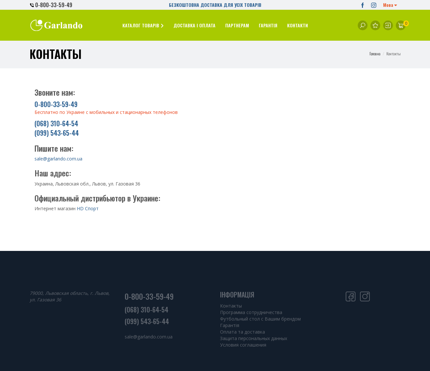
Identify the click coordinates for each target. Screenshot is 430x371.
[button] (143, 25)
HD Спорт (88, 208)
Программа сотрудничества (251, 312)
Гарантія (229, 325)
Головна (375, 53)
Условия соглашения (243, 345)
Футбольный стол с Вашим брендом (260, 319)
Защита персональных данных (253, 338)
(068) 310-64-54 (56, 123)
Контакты (231, 306)
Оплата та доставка (242, 332)
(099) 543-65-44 (57, 133)
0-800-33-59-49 (51, 5)
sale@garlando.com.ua (58, 159)
